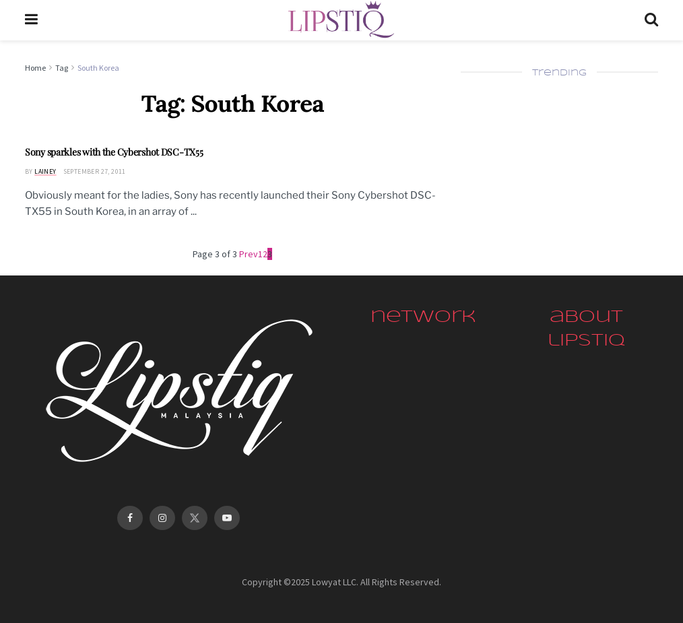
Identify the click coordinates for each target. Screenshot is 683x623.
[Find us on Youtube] (227, 518)
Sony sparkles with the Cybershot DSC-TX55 (114, 151)
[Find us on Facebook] (130, 518)
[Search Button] (651, 20)
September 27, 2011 (94, 171)
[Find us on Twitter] (194, 518)
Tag (61, 68)
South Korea (98, 68)
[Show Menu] (31, 20)
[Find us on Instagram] (162, 518)
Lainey (45, 171)
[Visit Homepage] (341, 20)
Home (35, 68)
